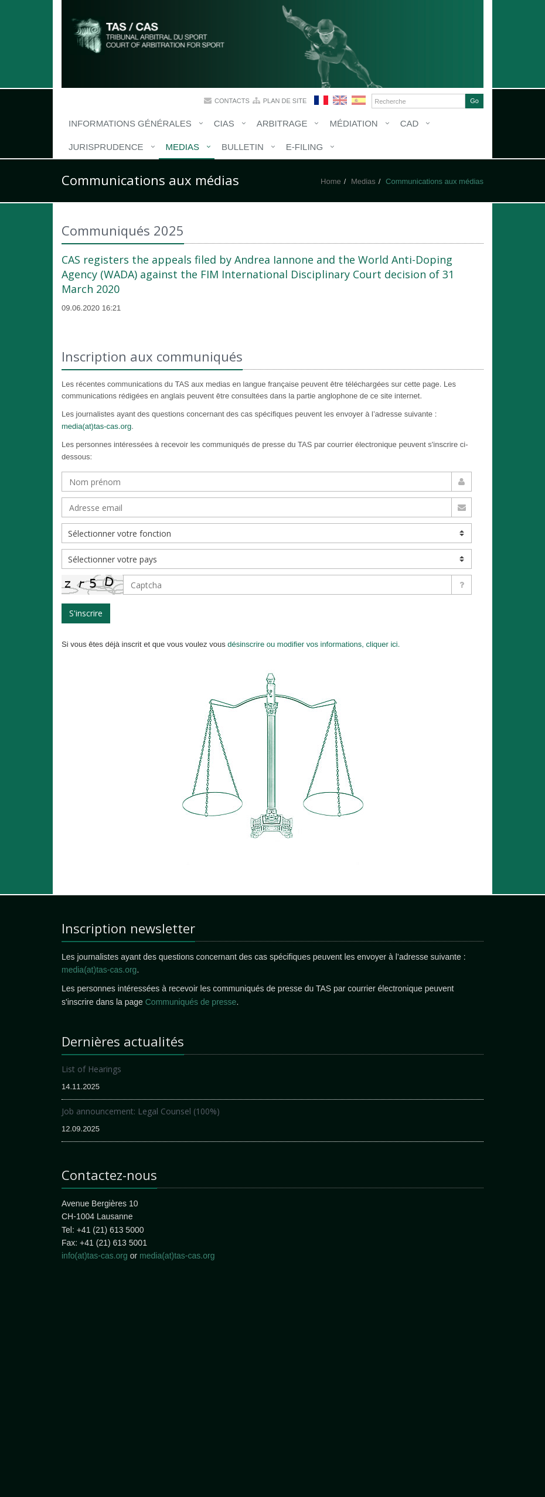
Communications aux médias (434, 181)
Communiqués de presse (191, 1002)
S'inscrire (86, 613)
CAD (409, 123)
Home (331, 181)
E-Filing (304, 147)
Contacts (232, 100)
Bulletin (243, 147)
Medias (183, 147)
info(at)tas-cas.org (95, 1255)
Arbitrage (282, 123)
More (164, 41)
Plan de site (285, 100)
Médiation (353, 123)
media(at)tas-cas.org (96, 426)
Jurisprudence (106, 147)
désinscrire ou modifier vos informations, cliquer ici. (313, 644)
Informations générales (130, 123)
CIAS (224, 123)
